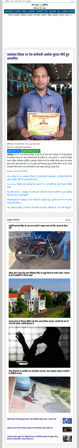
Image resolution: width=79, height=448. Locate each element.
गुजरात (61, 15)
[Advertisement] (39, 32)
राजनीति (17, 11)
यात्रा (12, 1)
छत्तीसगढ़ (23, 15)
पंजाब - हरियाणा (70, 15)
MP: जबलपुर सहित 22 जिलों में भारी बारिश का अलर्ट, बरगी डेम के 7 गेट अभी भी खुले (38, 207)
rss (73, 1)
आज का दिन (18, 1)
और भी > (68, 220)
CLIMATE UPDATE (68, 11)
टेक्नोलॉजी (40, 11)
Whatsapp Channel (31, 151)
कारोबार (24, 11)
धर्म (24, 1)
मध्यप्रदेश (16, 15)
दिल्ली (10, 15)
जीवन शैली (52, 11)
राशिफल (7, 1)
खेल (58, 11)
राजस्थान (44, 15)
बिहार (50, 15)
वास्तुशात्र (28, 1)
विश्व (46, 11)
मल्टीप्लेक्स (31, 11)
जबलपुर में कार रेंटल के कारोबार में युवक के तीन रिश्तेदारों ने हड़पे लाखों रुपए (30, 428)
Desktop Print (14, 151)
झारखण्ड (55, 15)
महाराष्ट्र (30, 15)
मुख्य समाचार (9, 11)
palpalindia (17, 171)
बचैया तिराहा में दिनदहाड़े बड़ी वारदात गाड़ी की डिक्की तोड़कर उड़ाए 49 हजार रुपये (31, 419)
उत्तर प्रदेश (36, 15)
